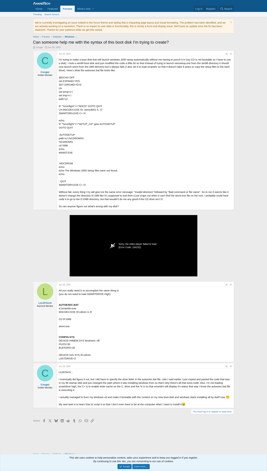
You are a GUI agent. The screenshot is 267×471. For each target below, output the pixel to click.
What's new (83, 8)
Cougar (39, 47)
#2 (231, 285)
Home (39, 8)
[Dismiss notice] (230, 22)
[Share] (226, 54)
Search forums (51, 14)
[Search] (226, 9)
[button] (93, 9)
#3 (231, 366)
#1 (231, 54)
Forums (67, 8)
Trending (37, 14)
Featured (53, 8)
